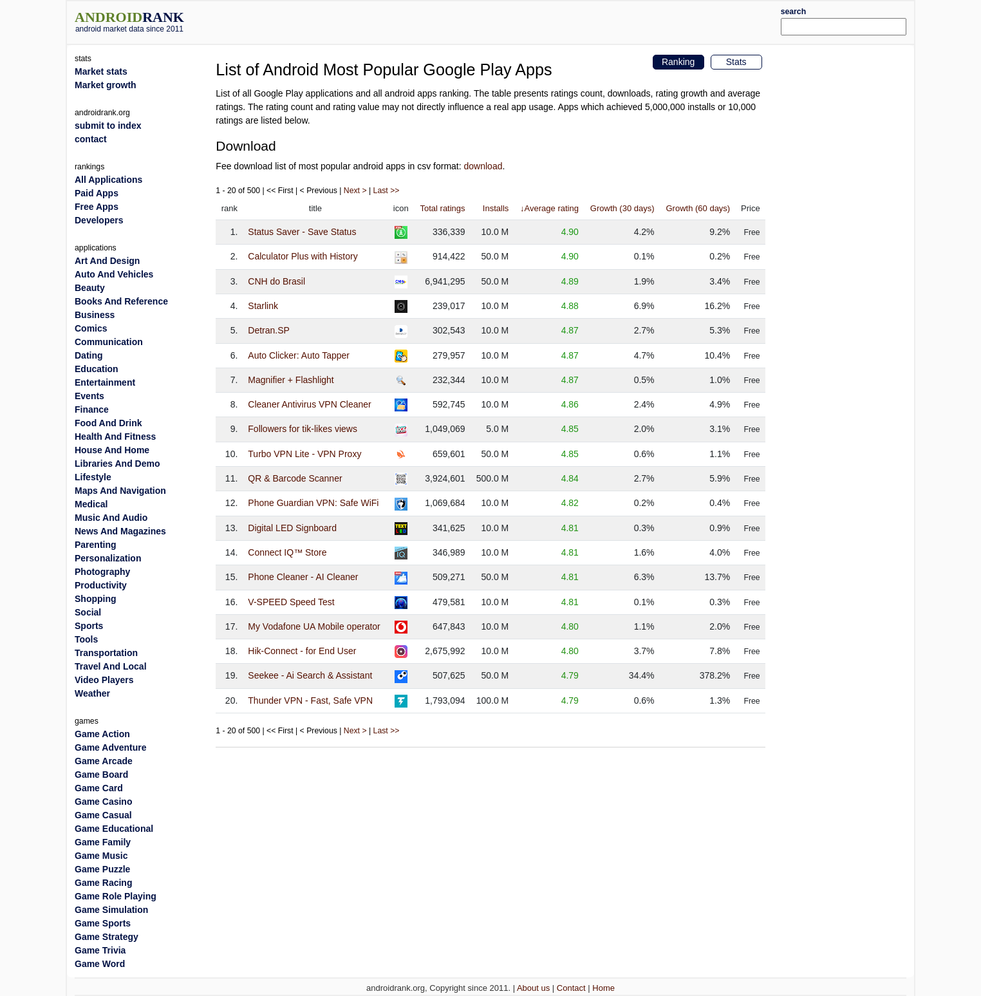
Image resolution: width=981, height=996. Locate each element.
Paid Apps (96, 193)
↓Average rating (549, 208)
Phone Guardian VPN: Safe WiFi (313, 503)
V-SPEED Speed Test (291, 602)
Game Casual (103, 815)
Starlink (263, 306)
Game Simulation (111, 910)
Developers (99, 220)
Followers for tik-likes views (302, 429)
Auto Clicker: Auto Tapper (299, 355)
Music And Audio (111, 517)
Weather (92, 693)
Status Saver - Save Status (302, 232)
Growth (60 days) (698, 208)
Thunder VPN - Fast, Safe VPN (310, 700)
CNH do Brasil (276, 281)
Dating (89, 355)
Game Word (100, 964)
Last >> (386, 190)
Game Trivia (100, 950)
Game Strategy (106, 937)
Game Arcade (104, 761)
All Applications (108, 179)
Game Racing (103, 883)
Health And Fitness (115, 436)
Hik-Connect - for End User (302, 651)
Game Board (101, 774)
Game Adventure (111, 747)
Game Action (102, 734)
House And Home (112, 450)
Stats (736, 62)
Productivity (101, 585)
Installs (496, 208)
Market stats (101, 71)
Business (95, 315)
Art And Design (107, 261)
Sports (89, 626)
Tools (86, 639)
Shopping (96, 599)
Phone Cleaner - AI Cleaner (303, 577)
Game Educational (114, 828)
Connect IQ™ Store (287, 552)
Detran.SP (269, 330)
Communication (109, 342)
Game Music (101, 855)
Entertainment (105, 382)
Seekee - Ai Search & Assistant (310, 675)
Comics (91, 328)
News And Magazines (120, 531)
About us (533, 988)
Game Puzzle (102, 869)
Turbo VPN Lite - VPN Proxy (304, 454)
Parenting (96, 545)
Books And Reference (121, 301)
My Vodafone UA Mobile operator (314, 626)
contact (91, 139)
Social (88, 612)
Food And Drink (108, 423)
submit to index (108, 125)
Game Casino (103, 801)
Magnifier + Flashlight (290, 380)
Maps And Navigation (120, 490)
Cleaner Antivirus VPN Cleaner (309, 404)
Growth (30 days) (622, 208)
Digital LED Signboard (292, 528)
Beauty (90, 288)
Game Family (103, 842)
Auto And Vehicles (114, 274)
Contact (571, 988)
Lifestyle (93, 477)
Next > (355, 190)
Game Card (99, 788)
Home (603, 988)
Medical (91, 504)
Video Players (104, 680)
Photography (102, 572)
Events (89, 396)
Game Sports (103, 923)
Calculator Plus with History (302, 256)
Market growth (105, 85)
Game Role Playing (115, 896)
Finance (92, 409)
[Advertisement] (526, 20)
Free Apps (96, 207)
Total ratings (442, 208)
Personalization (108, 558)
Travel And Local (111, 666)
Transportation (106, 653)
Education (96, 369)
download (483, 166)
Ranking (678, 62)
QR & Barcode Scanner (295, 478)
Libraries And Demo (117, 463)
